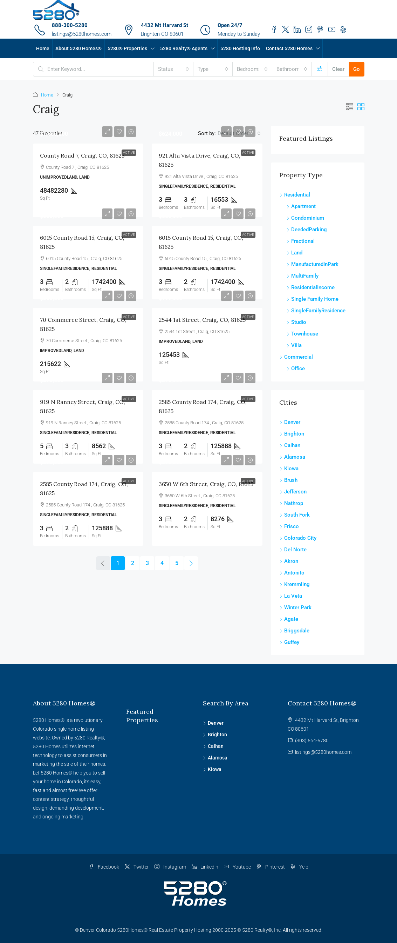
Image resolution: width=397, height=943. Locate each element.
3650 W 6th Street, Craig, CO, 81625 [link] (206, 483)
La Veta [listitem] (290, 596)
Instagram (170, 867)
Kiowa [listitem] (289, 468)
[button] (349, 107)
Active (129, 152)
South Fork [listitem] (294, 515)
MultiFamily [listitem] (302, 276)
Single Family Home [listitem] (312, 299)
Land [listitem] (294, 253)
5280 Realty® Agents (183, 48)
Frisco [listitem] (289, 526)
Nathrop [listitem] (291, 503)
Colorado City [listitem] (297, 538)
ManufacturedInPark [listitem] (312, 264)
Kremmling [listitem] (294, 584)
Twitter (137, 867)
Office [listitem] (295, 368)
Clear (338, 69)
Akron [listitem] (288, 561)
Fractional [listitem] (300, 241)
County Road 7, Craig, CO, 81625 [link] (82, 155)
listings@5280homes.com (81, 34)
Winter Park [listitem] (295, 607)
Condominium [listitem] (305, 218)
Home (42, 48)
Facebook (104, 867)
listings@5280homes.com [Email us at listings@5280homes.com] (323, 752)
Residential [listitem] (294, 195)
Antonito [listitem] (291, 573)
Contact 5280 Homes (289, 48)
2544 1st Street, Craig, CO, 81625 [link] (202, 319)
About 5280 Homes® (78, 48)
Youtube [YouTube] (237, 867)
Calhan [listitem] (289, 445)
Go (356, 69)
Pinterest (270, 867)
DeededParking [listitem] (306, 229)
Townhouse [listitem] (302, 334)
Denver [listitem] (289, 422)
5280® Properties (127, 48)
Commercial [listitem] (296, 357)
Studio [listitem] (296, 322)
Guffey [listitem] (289, 642)
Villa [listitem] (294, 345)
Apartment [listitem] (301, 206)
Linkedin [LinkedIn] (205, 867)
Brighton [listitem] (291, 434)
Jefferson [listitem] (293, 492)
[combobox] (173, 69)
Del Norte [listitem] (293, 549)
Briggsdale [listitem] (294, 630)
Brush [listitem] (288, 480)
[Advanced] (320, 69)
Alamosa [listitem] (292, 457)
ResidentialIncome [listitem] (310, 287)
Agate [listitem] (288, 619)
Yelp (299, 867)
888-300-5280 (70, 25)
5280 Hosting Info (240, 48)
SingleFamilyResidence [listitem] (315, 310)
